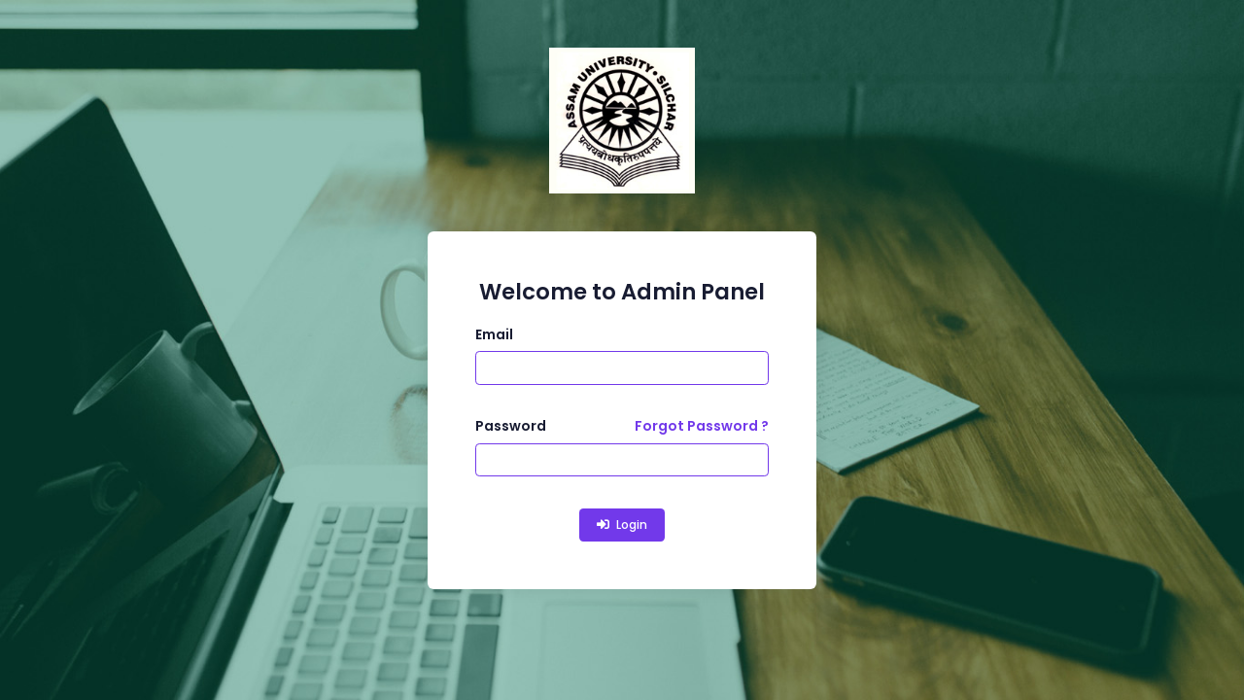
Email (494, 334)
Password (510, 426)
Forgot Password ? (702, 426)
